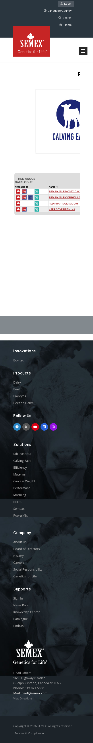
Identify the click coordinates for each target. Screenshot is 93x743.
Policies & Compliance (29, 733)
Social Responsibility (27, 569)
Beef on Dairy (23, 403)
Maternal (19, 474)
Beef (16, 389)
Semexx (19, 508)
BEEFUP (18, 502)
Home (65, 25)
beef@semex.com (34, 693)
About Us (20, 542)
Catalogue (20, 619)
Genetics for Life (25, 576)
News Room (22, 605)
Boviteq (18, 360)
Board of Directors (26, 549)
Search (65, 17)
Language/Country (58, 10)
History (18, 556)
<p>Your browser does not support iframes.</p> (46, 177)
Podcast (19, 626)
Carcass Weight (24, 481)
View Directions (22, 698)
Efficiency (20, 467)
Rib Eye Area (22, 454)
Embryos (19, 396)
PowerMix (20, 515)
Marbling (19, 495)
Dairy (17, 382)
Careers (18, 562)
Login (66, 3)
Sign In (18, 598)
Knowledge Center (26, 612)
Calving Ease (22, 460)
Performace (21, 488)
